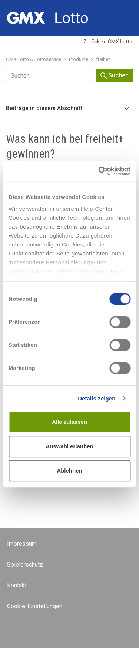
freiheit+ (104, 59)
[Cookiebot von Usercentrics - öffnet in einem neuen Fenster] (98, 171)
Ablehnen (69, 470)
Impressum (22, 543)
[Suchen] (48, 75)
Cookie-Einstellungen (34, 606)
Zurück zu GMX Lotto (107, 42)
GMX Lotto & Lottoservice (33, 59)
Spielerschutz (25, 564)
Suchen (114, 75)
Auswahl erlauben (69, 446)
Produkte (78, 59)
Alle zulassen (69, 422)
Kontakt (17, 585)
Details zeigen (96, 398)
